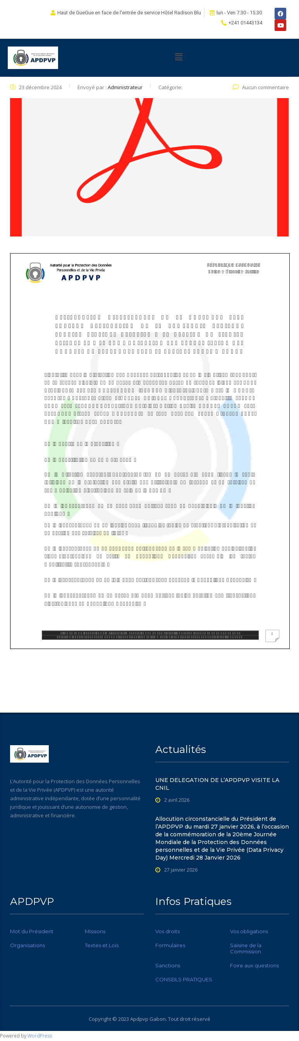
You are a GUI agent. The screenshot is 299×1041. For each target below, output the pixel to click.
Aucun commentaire (261, 87)
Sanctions (167, 965)
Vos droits (167, 931)
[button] (178, 56)
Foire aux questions (254, 965)
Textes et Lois (102, 945)
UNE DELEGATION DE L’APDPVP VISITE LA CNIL (217, 784)
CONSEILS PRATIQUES (183, 979)
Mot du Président (31, 931)
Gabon (158, 1018)
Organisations (27, 945)
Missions (95, 931)
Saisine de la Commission (245, 948)
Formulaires (170, 945)
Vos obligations (249, 931)
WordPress (39, 1035)
